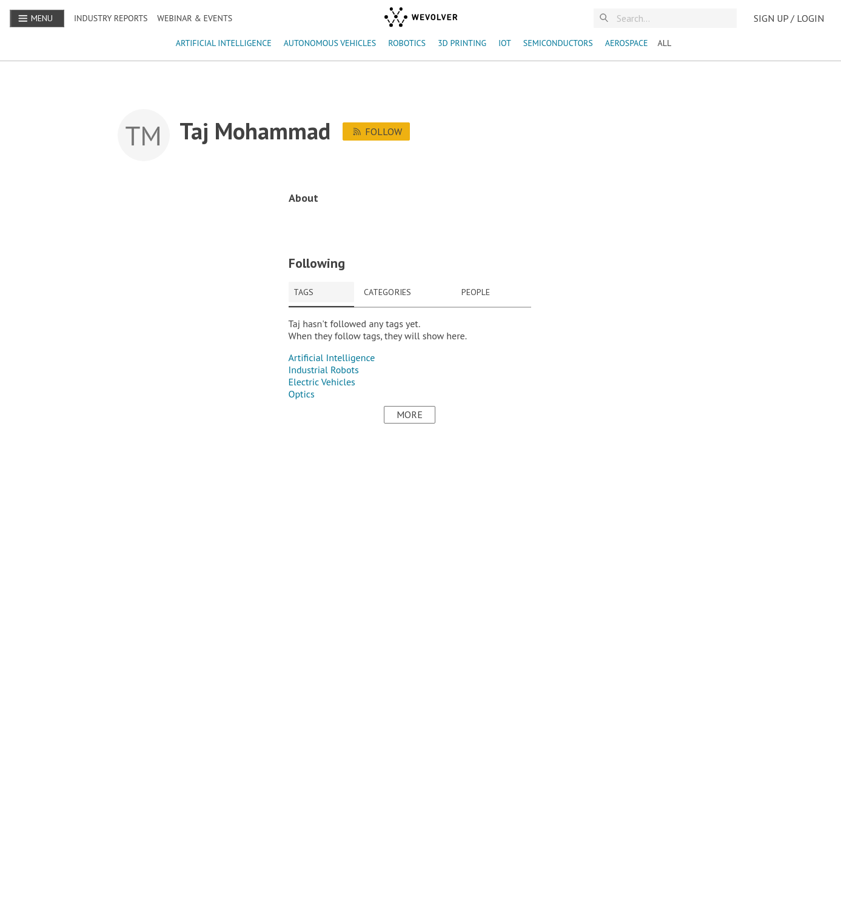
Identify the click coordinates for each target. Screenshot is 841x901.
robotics (407, 43)
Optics (302, 394)
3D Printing (462, 43)
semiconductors (558, 43)
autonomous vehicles (330, 43)
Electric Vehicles (322, 382)
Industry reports (110, 18)
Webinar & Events (194, 18)
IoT (504, 43)
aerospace (626, 43)
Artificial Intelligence (224, 43)
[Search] (675, 18)
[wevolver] (420, 18)
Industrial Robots (324, 370)
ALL (664, 43)
